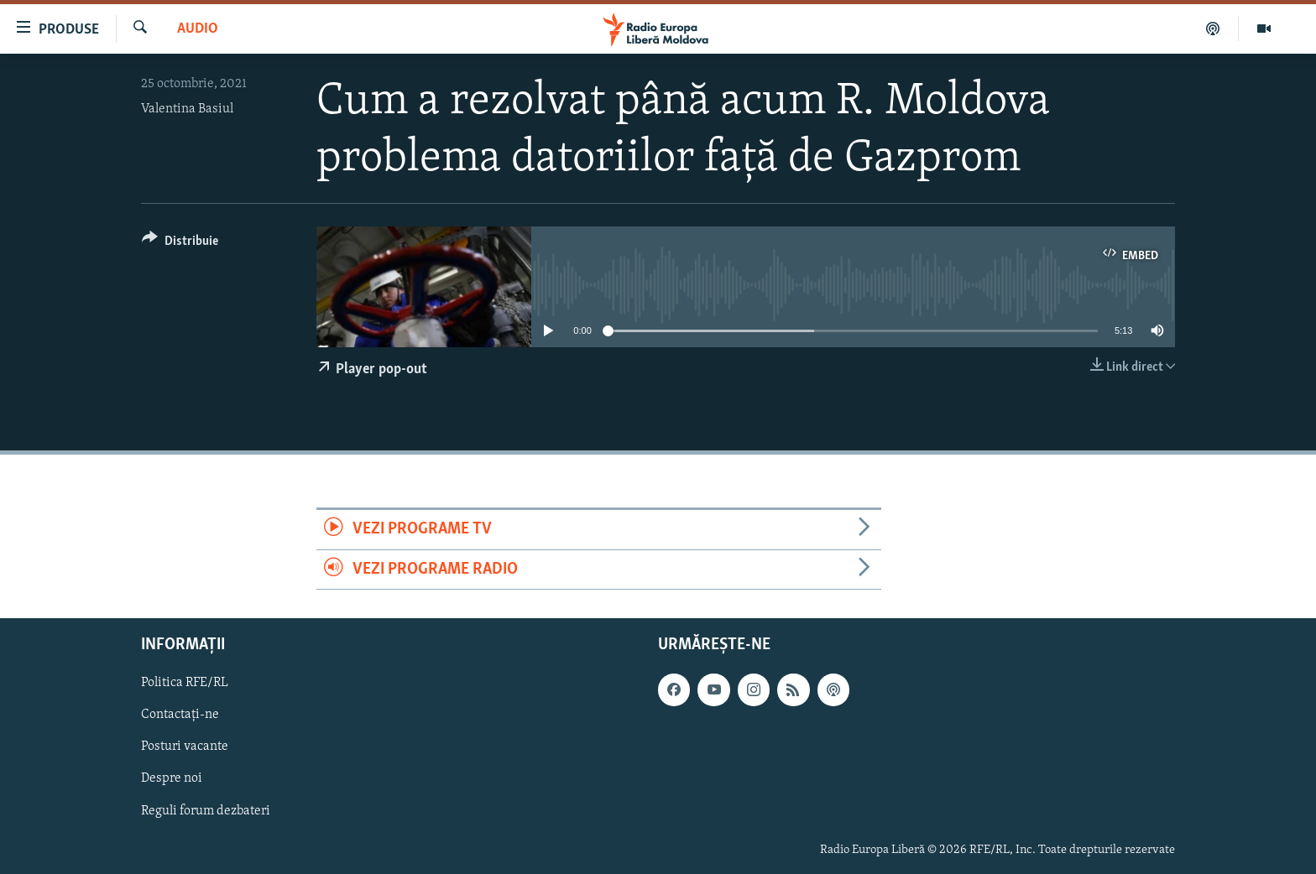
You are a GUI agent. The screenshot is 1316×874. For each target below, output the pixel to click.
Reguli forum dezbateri (205, 810)
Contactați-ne (180, 714)
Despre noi (171, 778)
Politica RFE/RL (184, 682)
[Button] (180, 243)
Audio (197, 29)
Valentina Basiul (187, 109)
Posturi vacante (184, 746)
